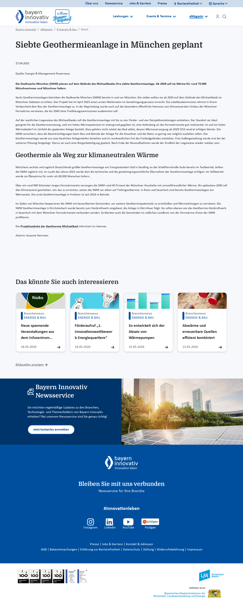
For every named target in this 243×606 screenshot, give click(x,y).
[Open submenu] (131, 16)
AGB (44, 549)
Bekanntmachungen (64, 549)
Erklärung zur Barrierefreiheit (100, 549)
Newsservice (114, 3)
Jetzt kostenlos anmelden (51, 429)
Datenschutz (132, 549)
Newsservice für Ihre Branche (121, 491)
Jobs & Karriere (140, 3)
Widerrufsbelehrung (171, 549)
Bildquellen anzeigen (30, 365)
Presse (162, 3)
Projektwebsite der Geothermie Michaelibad (50, 226)
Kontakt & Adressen (139, 544)
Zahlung (149, 549)
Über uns (91, 3)
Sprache (216, 3)
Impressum (194, 549)
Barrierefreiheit (186, 3)
